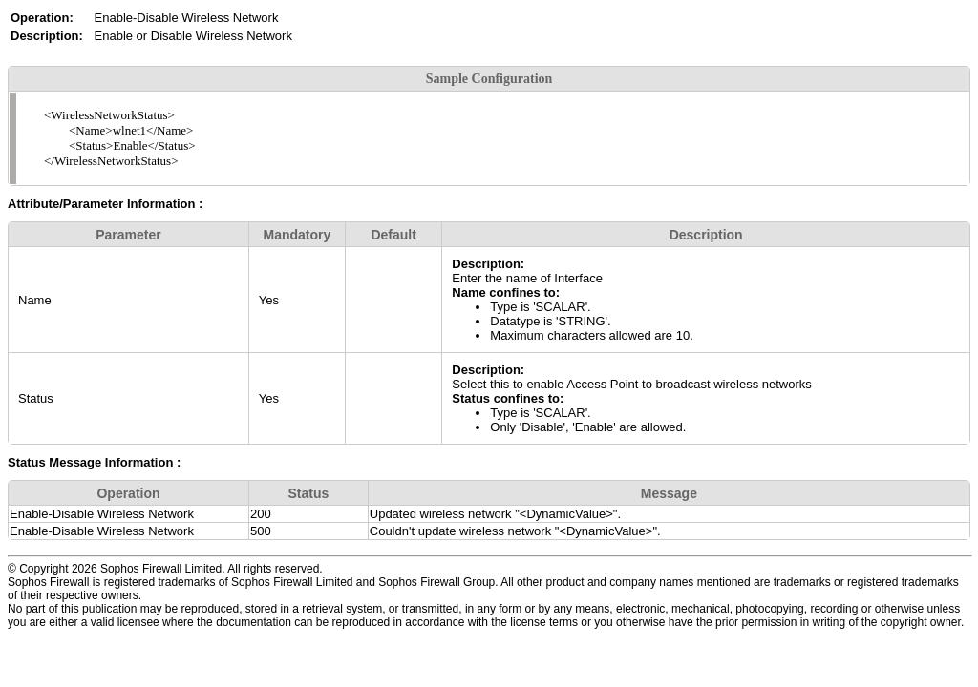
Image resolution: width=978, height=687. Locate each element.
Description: (488, 264)
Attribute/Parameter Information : (105, 204)
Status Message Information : (94, 462)
